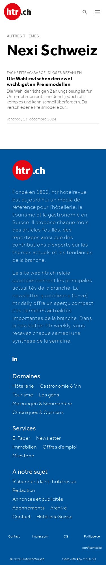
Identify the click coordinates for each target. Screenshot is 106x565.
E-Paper (21, 438)
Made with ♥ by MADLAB (79, 559)
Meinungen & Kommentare (42, 404)
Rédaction (23, 490)
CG (66, 536)
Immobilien (24, 447)
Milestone (23, 456)
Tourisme (22, 395)
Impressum (40, 536)
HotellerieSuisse (54, 517)
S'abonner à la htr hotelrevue (44, 482)
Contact (21, 517)
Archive (58, 508)
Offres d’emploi (60, 447)
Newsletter (48, 438)
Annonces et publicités (37, 499)
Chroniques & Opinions (38, 413)
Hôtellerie (23, 386)
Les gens (49, 395)
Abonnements (28, 508)
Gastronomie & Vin (60, 386)
